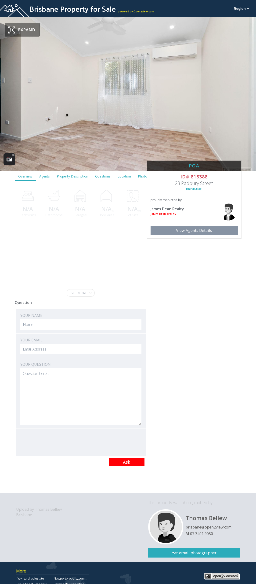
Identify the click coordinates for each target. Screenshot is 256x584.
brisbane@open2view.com (208, 527)
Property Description (72, 176)
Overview (25, 176)
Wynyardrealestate (31, 578)
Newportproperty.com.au (71, 578)
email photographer (197, 552)
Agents (44, 176)
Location (124, 176)
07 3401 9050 (201, 533)
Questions (103, 176)
